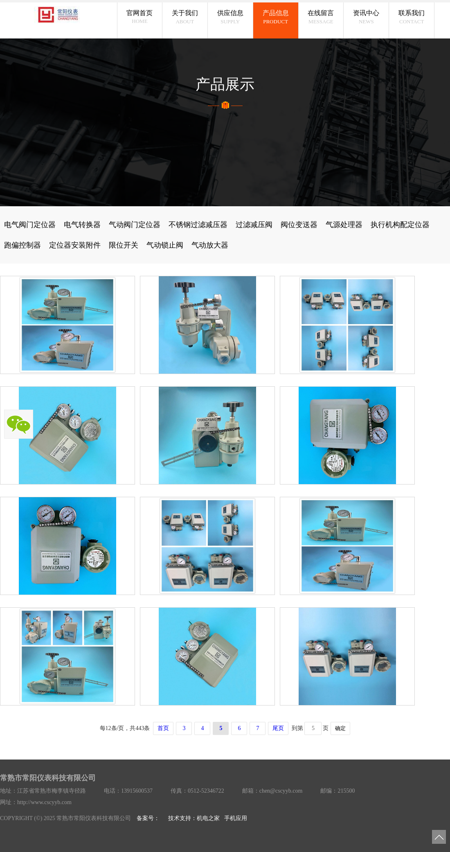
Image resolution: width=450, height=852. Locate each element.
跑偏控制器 (22, 245)
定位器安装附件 (75, 245)
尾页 (278, 728)
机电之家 (208, 818)
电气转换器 (82, 225)
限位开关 (123, 245)
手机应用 (235, 818)
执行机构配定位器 (400, 225)
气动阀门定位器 (134, 225)
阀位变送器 (299, 225)
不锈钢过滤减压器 (198, 225)
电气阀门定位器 (30, 225)
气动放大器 (209, 245)
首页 (163, 728)
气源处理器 (344, 225)
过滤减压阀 (254, 225)
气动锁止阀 (164, 245)
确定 (340, 728)
